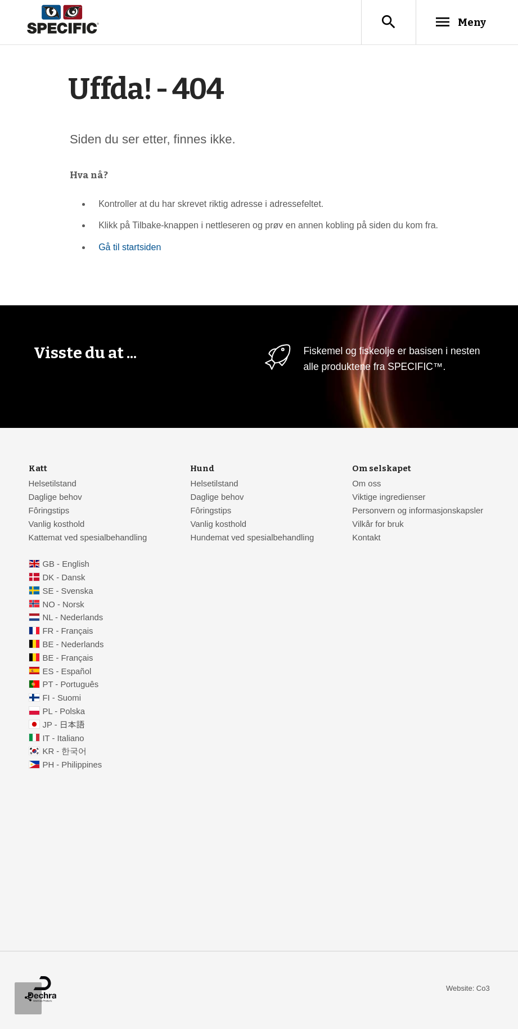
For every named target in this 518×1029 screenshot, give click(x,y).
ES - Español (66, 672)
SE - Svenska (67, 592)
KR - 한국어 (64, 752)
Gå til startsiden (129, 248)
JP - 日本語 (63, 725)
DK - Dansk (63, 578)
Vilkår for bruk (377, 525)
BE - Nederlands (72, 645)
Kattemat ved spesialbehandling (88, 538)
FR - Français (67, 632)
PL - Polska (63, 712)
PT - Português (70, 685)
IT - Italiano (63, 739)
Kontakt (366, 538)
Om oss (366, 484)
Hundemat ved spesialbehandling (252, 538)
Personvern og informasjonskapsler (417, 511)
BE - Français (67, 659)
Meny (459, 22)
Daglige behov (55, 498)
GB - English (65, 565)
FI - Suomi (61, 698)
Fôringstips (49, 511)
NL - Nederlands (72, 618)
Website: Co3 (468, 989)
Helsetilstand (52, 484)
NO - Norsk (63, 605)
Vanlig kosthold (57, 525)
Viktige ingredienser (388, 498)
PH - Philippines (72, 765)
